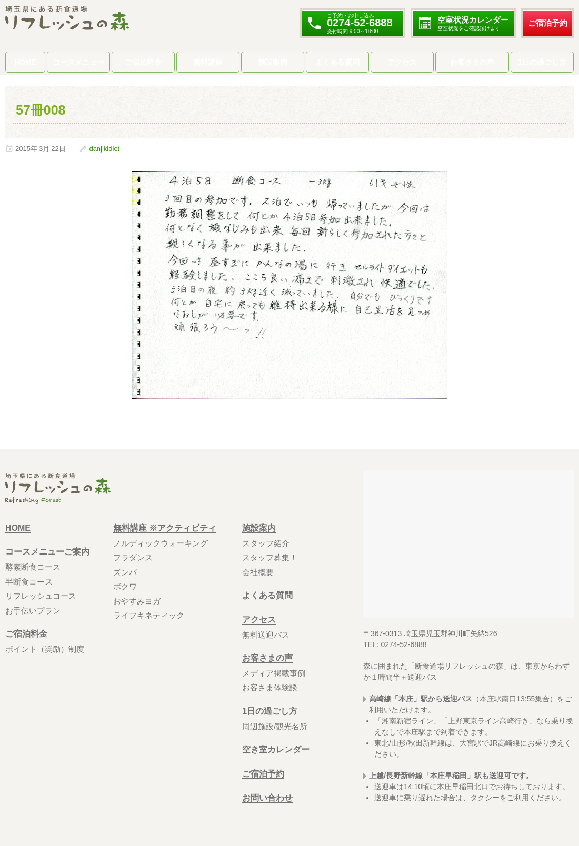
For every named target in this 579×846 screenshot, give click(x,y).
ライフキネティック (148, 615)
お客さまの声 (472, 62)
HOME (25, 62)
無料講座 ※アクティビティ (164, 527)
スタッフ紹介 (266, 543)
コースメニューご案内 (47, 552)
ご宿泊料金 (143, 62)
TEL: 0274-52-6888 (395, 644)
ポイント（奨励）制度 (44, 648)
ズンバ (125, 572)
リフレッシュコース (40, 595)
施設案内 (272, 62)
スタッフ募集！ (269, 557)
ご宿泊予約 (547, 22)
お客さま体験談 (269, 687)
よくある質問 (337, 62)
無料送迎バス (266, 634)
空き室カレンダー (276, 749)
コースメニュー (78, 62)
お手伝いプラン (33, 610)
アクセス (402, 62)
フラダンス (133, 557)
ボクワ (125, 586)
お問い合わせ (267, 797)
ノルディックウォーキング (160, 543)
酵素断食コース (33, 566)
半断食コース (29, 581)
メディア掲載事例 (273, 673)
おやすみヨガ (137, 601)
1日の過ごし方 (542, 62)
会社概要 (258, 572)
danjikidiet (104, 149)
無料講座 (208, 62)
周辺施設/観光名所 (274, 726)
